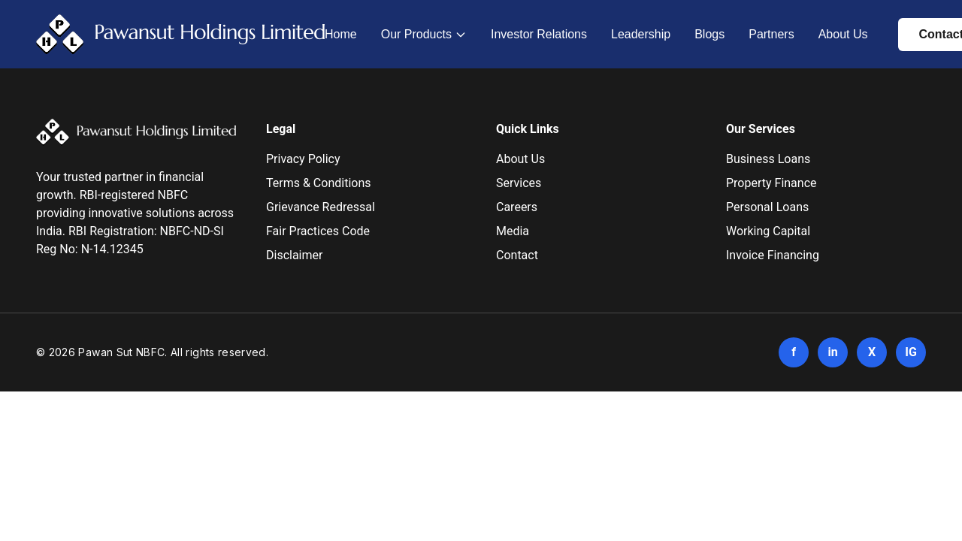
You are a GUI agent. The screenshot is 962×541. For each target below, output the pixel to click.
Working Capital (768, 231)
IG (911, 352)
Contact (517, 255)
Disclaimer (294, 255)
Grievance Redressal (320, 207)
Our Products (416, 34)
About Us (843, 34)
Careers (516, 207)
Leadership (640, 34)
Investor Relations (539, 34)
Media (512, 231)
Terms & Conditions (318, 183)
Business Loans (768, 159)
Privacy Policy (303, 159)
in (832, 352)
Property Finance (771, 183)
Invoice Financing (772, 255)
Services (518, 183)
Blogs (709, 34)
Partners (771, 34)
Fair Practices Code (318, 231)
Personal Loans (767, 207)
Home (341, 34)
